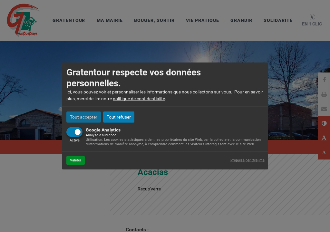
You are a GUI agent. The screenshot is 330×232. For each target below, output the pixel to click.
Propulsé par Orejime (247, 160)
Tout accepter (83, 117)
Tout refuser (119, 117)
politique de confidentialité (139, 98)
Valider (75, 160)
